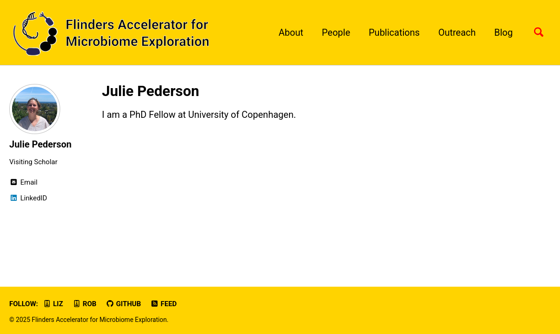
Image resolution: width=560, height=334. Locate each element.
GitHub (123, 304)
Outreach (457, 32)
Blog (503, 32)
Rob (84, 304)
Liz (53, 304)
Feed (163, 304)
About (291, 32)
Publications (394, 32)
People (336, 32)
